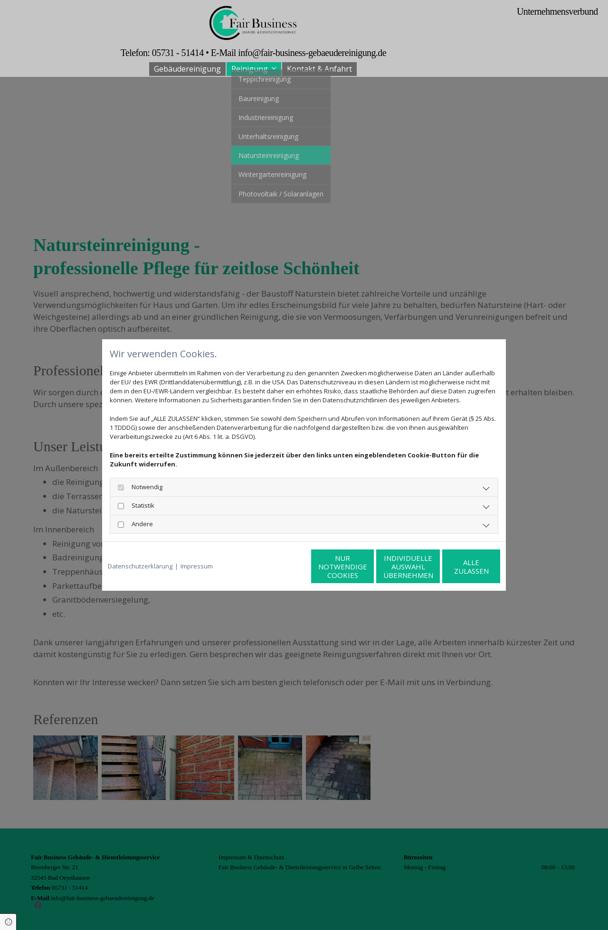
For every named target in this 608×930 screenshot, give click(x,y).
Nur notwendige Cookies (276, 567)
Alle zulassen (456, 566)
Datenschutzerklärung (140, 566)
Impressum (196, 566)
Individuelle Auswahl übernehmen (366, 566)
